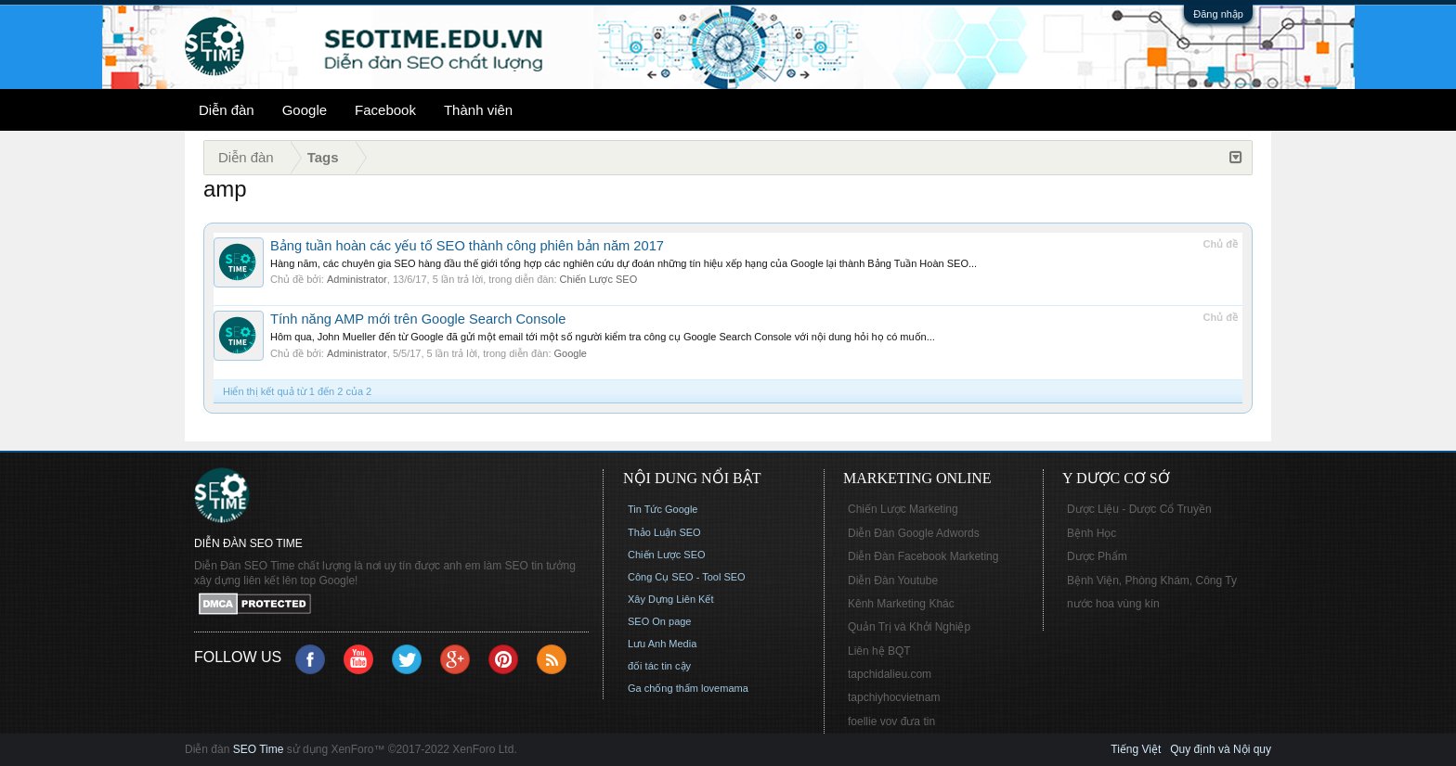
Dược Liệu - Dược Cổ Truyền (1139, 509)
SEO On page (660, 621)
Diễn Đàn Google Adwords (914, 533)
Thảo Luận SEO (664, 532)
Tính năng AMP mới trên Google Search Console (418, 319)
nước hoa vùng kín (1113, 603)
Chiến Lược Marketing (903, 509)
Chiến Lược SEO (599, 279)
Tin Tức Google (662, 509)
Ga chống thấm (663, 688)
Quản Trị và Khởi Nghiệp (909, 626)
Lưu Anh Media (662, 643)
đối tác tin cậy (659, 665)
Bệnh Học (1091, 533)
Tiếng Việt (1136, 749)
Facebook (385, 110)
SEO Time (258, 749)
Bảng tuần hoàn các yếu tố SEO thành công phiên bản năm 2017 (467, 245)
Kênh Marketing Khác (901, 603)
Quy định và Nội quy (1220, 749)
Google (304, 110)
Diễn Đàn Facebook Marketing (923, 556)
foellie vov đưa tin (891, 721)
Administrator (357, 279)
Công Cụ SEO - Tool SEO (687, 576)
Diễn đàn (226, 110)
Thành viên (478, 110)
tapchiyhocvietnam (894, 697)
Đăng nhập (1218, 13)
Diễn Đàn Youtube (893, 580)
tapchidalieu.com (889, 674)
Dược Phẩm (1097, 556)
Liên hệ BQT (879, 651)
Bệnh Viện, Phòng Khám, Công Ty (1152, 580)
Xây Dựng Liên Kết (671, 599)
